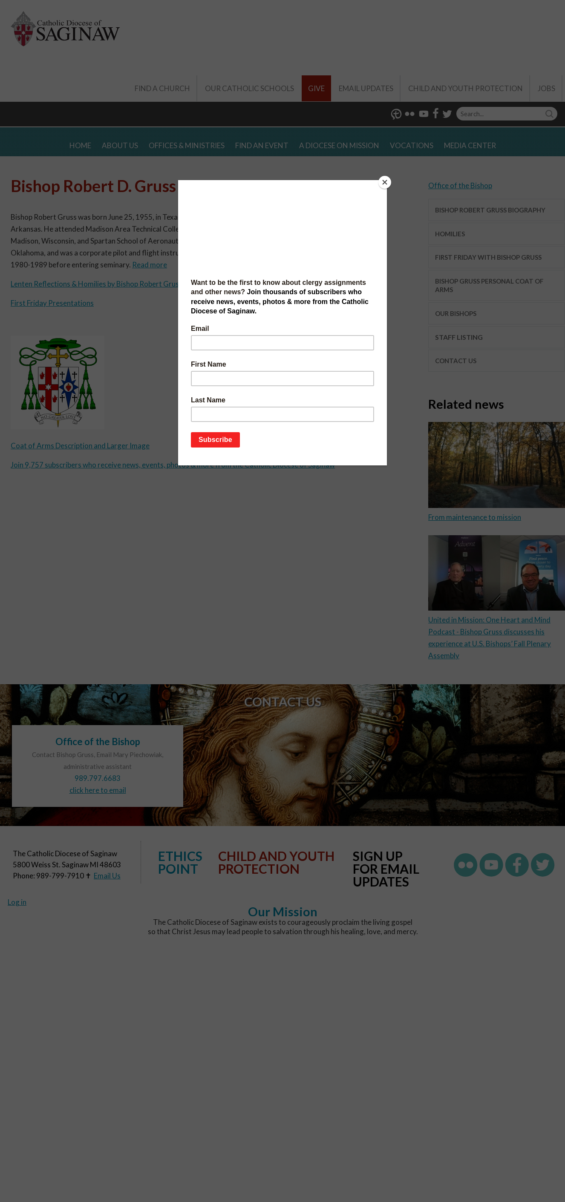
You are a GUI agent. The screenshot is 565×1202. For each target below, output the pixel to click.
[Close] (384, 182)
